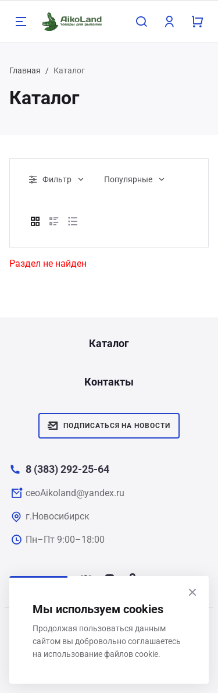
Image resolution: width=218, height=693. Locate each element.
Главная (25, 70)
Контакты (109, 382)
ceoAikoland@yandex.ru (75, 492)
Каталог (109, 343)
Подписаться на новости (109, 426)
